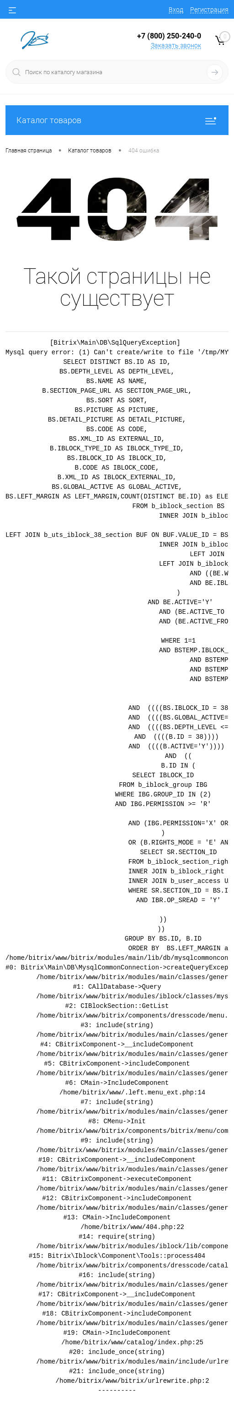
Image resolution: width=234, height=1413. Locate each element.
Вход (176, 9)
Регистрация (209, 9)
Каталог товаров (117, 120)
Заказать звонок (176, 45)
